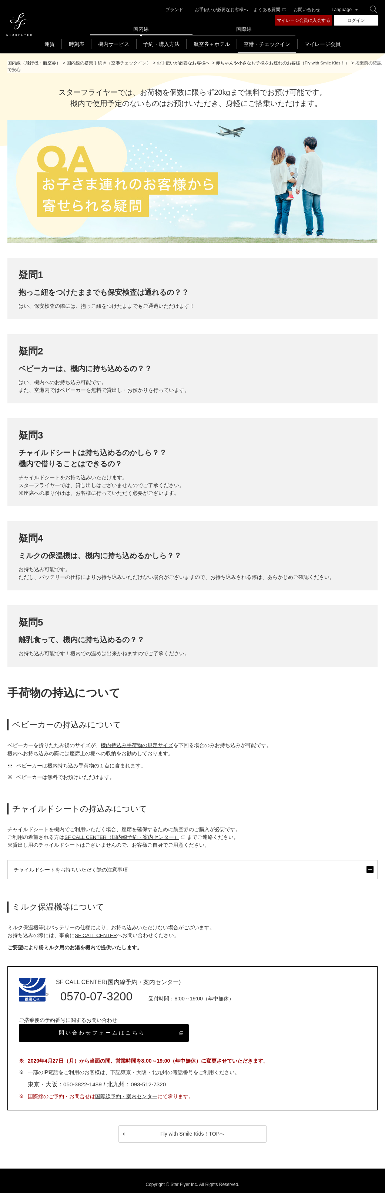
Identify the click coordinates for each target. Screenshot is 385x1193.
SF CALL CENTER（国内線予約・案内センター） (125, 837)
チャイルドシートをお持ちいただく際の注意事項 (194, 872)
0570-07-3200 (94, 996)
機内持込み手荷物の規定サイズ (137, 745)
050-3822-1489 (83, 1079)
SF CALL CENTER (96, 935)
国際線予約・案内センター (126, 1091)
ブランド (173, 9)
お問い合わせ (305, 9)
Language (340, 9)
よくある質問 (268, 9)
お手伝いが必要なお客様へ (220, 9)
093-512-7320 (151, 1079)
